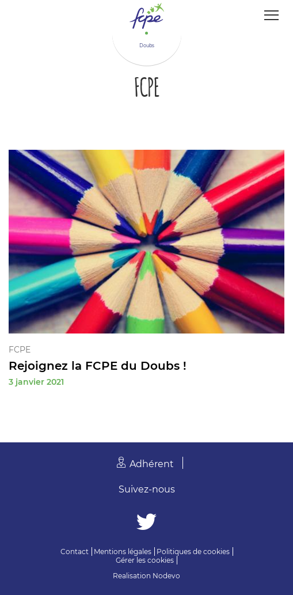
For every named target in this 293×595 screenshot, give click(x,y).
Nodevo (166, 575)
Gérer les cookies (145, 560)
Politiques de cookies (193, 551)
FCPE (20, 349)
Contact (74, 551)
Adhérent (152, 463)
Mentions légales (122, 551)
